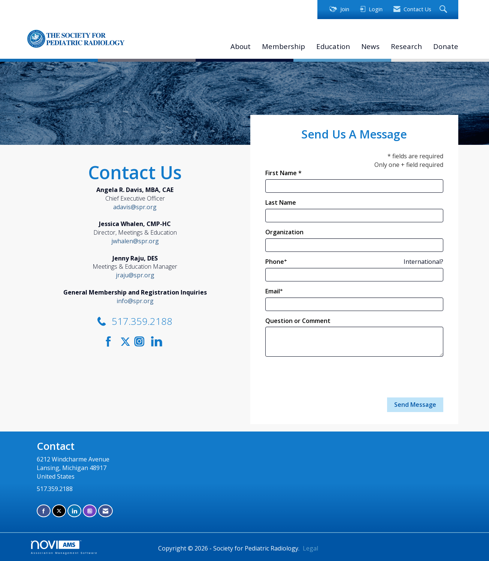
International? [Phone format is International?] (423, 261)
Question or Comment (297, 321)
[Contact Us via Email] (105, 511)
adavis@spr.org (135, 207)
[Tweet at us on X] (59, 511)
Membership (283, 46)
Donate (445, 46)
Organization (284, 232)
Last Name (280, 202)
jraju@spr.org (135, 275)
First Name (281, 173)
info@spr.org (135, 301)
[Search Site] (444, 9)
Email (272, 291)
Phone (274, 261)
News (370, 46)
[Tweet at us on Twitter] (126, 341)
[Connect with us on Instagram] (142, 341)
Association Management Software (64, 547)
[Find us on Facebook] (111, 341)
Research (406, 46)
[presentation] (322, 377)
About (240, 46)
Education (333, 46)
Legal (310, 548)
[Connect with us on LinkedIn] (158, 341)
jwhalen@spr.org (135, 241)
